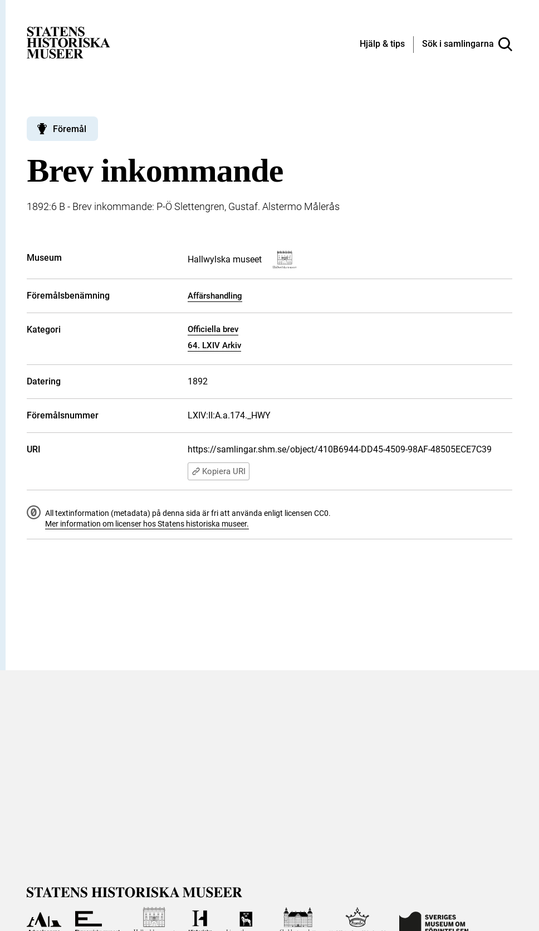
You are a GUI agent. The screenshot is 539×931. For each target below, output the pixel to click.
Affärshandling (215, 296)
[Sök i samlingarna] (467, 44)
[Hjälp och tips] (382, 44)
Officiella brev (213, 329)
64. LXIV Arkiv (214, 345)
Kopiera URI (219, 471)
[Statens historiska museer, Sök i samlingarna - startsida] (68, 42)
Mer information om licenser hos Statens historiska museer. (147, 523)
